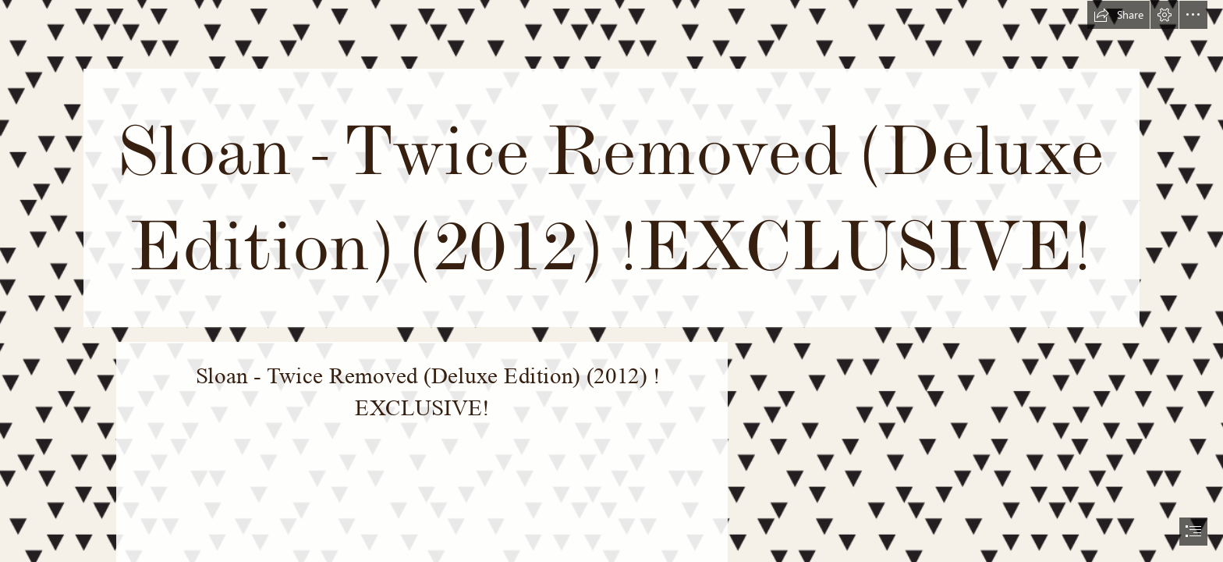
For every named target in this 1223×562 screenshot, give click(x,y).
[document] (611, 281)
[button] (1118, 15)
